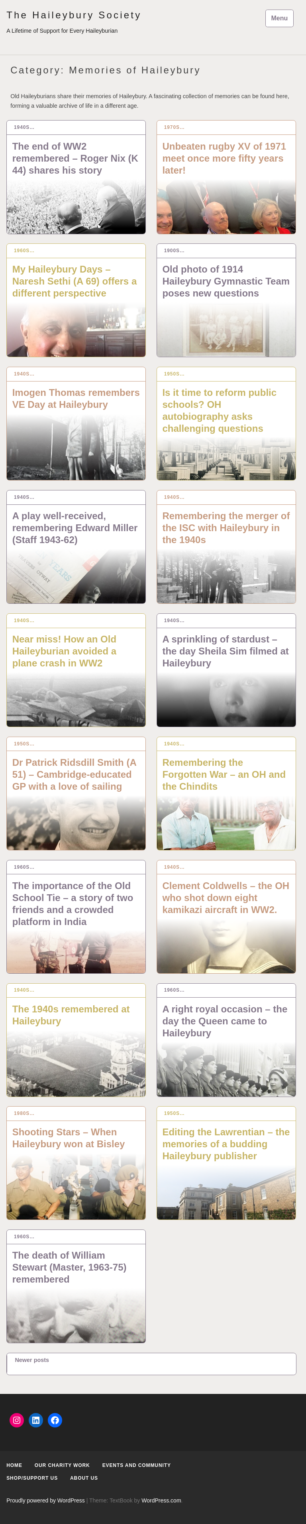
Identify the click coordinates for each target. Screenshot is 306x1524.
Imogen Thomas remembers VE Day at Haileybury (76, 398)
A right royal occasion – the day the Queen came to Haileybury (224, 1021)
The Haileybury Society (73, 15)
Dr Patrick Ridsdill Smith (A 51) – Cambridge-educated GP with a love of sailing (74, 774)
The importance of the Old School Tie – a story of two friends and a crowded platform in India (72, 903)
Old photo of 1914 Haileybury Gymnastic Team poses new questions (226, 281)
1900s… (174, 250)
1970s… (174, 127)
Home (14, 1465)
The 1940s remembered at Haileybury (71, 1015)
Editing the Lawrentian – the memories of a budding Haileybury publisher (226, 1144)
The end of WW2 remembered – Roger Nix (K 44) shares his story (75, 158)
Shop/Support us (32, 1478)
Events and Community (136, 1465)
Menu (279, 18)
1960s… (24, 250)
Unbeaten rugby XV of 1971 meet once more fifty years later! (224, 158)
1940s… (24, 127)
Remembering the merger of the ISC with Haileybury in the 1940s (226, 527)
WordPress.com (161, 1500)
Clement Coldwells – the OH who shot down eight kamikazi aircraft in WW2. (225, 897)
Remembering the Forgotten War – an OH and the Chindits (224, 774)
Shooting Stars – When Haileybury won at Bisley (68, 1138)
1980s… (24, 1113)
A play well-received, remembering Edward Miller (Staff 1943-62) (75, 527)
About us (84, 1478)
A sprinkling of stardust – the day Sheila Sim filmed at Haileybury (225, 651)
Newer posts (32, 1360)
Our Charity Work (62, 1465)
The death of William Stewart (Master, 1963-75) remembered (69, 1267)
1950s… (174, 374)
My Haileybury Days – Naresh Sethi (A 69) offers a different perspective (74, 281)
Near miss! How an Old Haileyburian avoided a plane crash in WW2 (64, 651)
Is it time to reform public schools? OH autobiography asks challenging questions (219, 410)
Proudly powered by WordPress (45, 1500)
